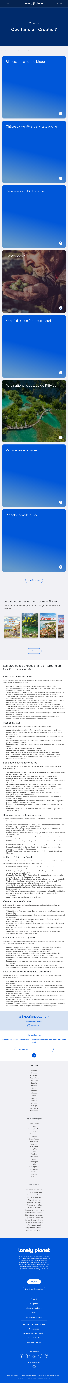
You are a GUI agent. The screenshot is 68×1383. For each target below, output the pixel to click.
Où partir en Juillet (34, 1205)
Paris (34, 1152)
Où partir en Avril (34, 1197)
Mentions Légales (12, 1375)
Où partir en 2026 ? (34, 1230)
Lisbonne (34, 1134)
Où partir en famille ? (34, 1228)
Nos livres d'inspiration (34, 1289)
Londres (34, 1136)
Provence (34, 1157)
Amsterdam (34, 1124)
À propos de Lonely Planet (34, 1324)
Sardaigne (34, 1162)
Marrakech (34, 1146)
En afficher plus (34, 580)
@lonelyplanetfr (34, 1025)
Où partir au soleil (34, 1225)
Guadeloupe (34, 1139)
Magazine (34, 1304)
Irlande (34, 1091)
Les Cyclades (34, 1129)
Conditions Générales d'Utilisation (48, 1375)
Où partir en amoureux (34, 1223)
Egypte (34, 1083)
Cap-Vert (34, 1075)
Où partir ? (34, 1299)
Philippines (34, 1103)
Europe (10, 51)
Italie (34, 1096)
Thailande (34, 1111)
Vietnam (34, 1177)
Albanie (34, 1070)
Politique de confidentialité (28, 1375)
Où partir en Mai (34, 1200)
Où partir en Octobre (34, 1213)
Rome (34, 1159)
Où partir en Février (34, 1192)
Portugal (34, 1106)
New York (34, 1149)
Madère (34, 1174)
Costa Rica (34, 1078)
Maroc (34, 1101)
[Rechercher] (57, 3)
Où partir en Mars (34, 1195)
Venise (34, 1172)
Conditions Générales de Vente (27, 1378)
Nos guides (34, 1282)
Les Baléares (34, 1169)
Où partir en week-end (34, 1220)
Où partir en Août (34, 1207)
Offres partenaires (34, 1317)
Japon (34, 1098)
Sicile (34, 1164)
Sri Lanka (34, 1108)
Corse (34, 1131)
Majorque (34, 1141)
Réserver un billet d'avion (34, 1333)
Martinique (34, 1144)
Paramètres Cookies (44, 1378)
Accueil (3, 51)
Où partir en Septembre (34, 1210)
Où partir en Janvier (34, 1190)
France (34, 1086)
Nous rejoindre (34, 1338)
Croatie (34, 23)
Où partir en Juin (34, 1202)
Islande (34, 1093)
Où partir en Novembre (34, 1215)
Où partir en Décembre (34, 1218)
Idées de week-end (34, 1308)
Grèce (34, 1088)
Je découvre (34, 651)
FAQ (34, 1313)
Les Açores (34, 1167)
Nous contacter (34, 1342)
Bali (34, 1126)
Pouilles (34, 1154)
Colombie (34, 1080)
